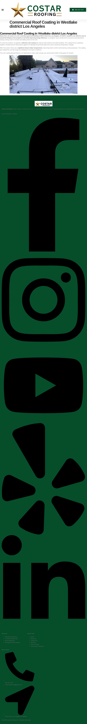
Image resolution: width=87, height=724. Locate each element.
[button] (2, 10)
